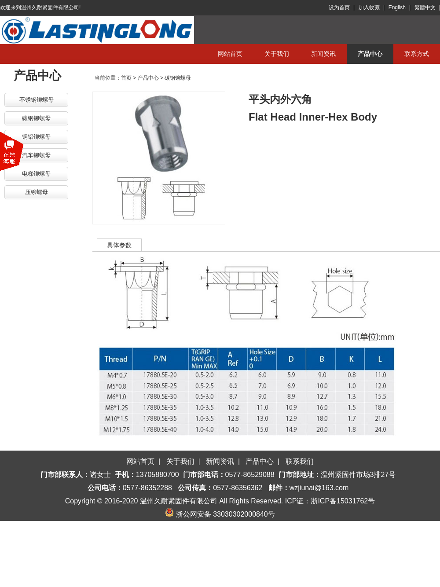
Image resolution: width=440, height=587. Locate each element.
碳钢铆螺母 (36, 118)
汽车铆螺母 (36, 155)
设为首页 (339, 7)
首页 (126, 78)
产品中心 (370, 53)
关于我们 (276, 53)
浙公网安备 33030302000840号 (220, 514)
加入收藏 (369, 7)
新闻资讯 (323, 53)
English (397, 7)
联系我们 (300, 461)
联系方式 (416, 53)
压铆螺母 (36, 192)
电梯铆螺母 (36, 173)
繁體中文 (425, 7)
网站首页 (230, 53)
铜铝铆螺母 (36, 136)
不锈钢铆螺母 (36, 99)
